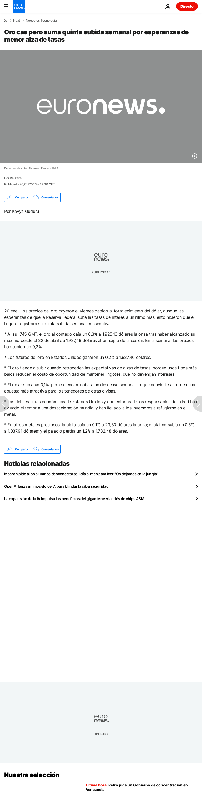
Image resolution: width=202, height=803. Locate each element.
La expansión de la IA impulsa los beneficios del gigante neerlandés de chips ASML (75, 498)
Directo (187, 6)
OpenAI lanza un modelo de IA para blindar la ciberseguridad (56, 486)
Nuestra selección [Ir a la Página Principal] (32, 775)
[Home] (5, 20)
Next (16, 20)
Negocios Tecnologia (41, 20)
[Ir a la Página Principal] (19, 6)
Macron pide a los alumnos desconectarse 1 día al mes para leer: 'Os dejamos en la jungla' (81, 474)
